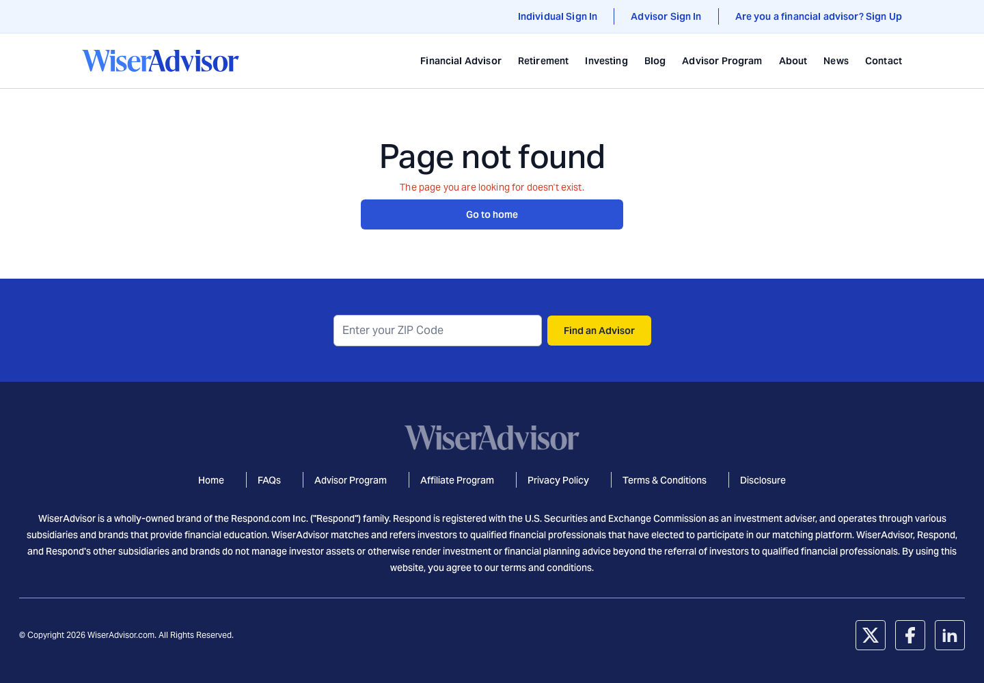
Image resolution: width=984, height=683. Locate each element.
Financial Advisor (461, 61)
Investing (606, 61)
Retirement (543, 61)
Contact (883, 61)
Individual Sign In (558, 16)
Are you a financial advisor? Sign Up (818, 16)
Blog (655, 61)
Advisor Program (722, 61)
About (793, 61)
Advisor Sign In (666, 16)
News (836, 61)
